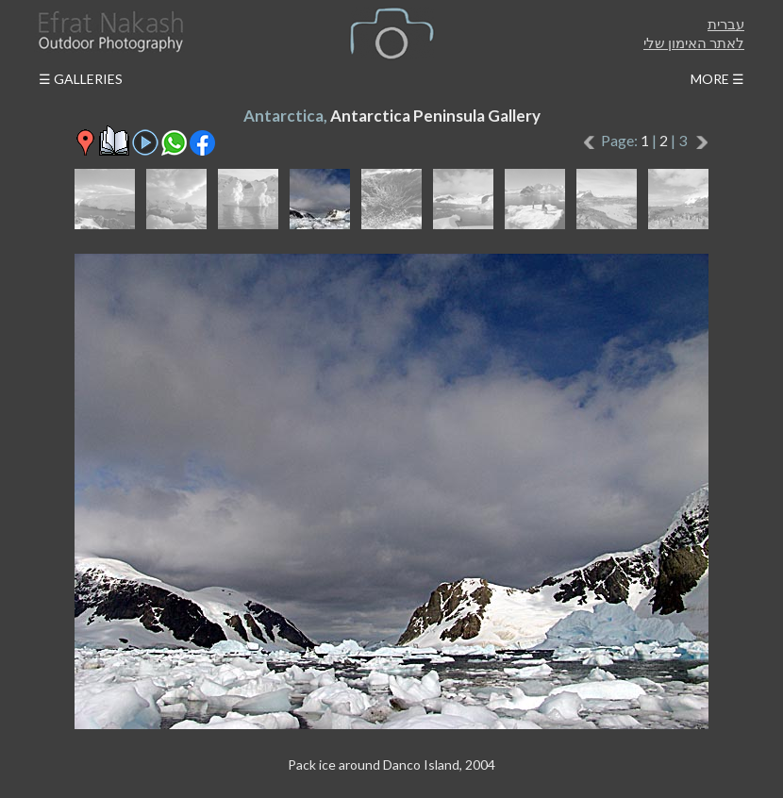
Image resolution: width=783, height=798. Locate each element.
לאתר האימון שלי (693, 42)
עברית (726, 23)
